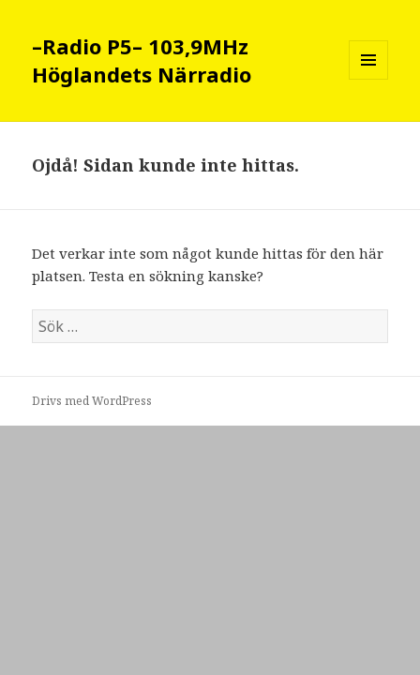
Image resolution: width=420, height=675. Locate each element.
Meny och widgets (369, 79)
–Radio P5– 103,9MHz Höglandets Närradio (141, 60)
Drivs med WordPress (92, 401)
